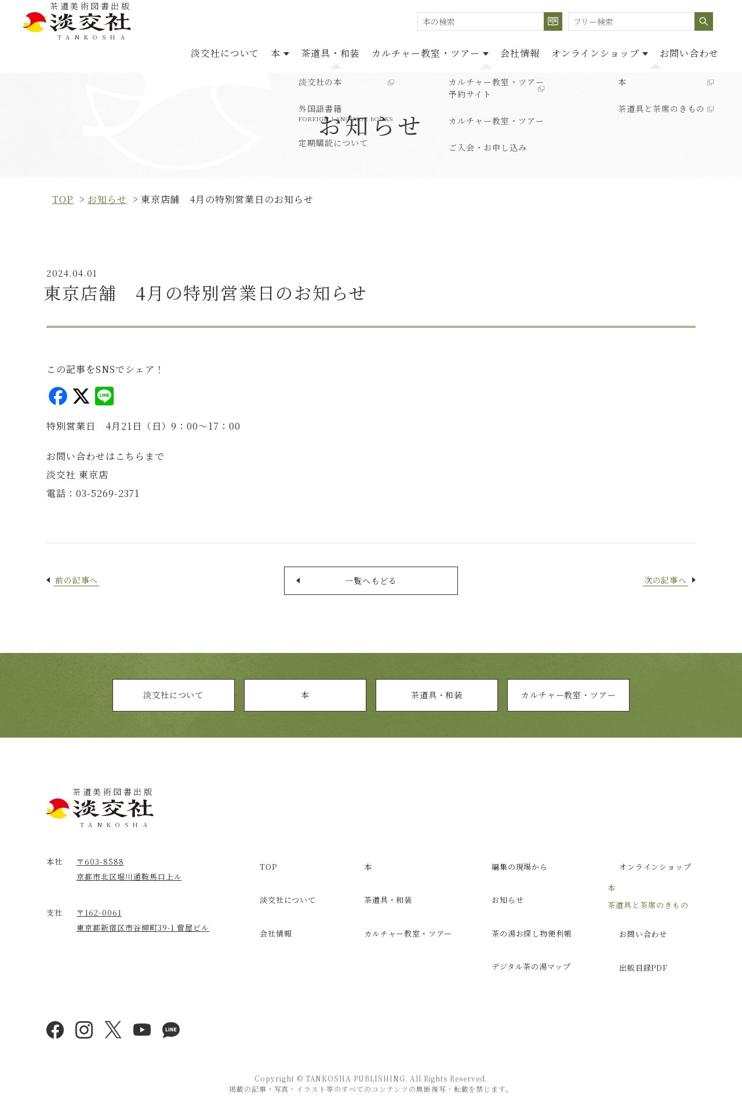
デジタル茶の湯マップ (523, 949)
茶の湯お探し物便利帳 (523, 924)
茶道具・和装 (278, 51)
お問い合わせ (683, 51)
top (63, 199)
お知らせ (107, 199)
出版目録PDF (634, 958)
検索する (553, 21)
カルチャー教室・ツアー (568, 705)
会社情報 (491, 51)
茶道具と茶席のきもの (648, 908)
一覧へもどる (371, 584)
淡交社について (149, 51)
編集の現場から (510, 874)
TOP (257, 874)
